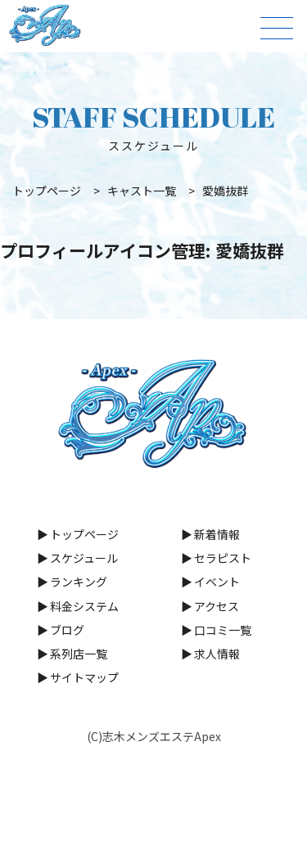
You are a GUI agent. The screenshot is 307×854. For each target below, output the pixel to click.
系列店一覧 (78, 653)
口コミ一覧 (222, 630)
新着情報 (217, 534)
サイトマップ (84, 677)
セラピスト (222, 558)
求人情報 (217, 653)
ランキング (78, 581)
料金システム (84, 606)
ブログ (67, 630)
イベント (217, 581)
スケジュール (84, 558)
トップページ (84, 534)
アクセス (216, 606)
